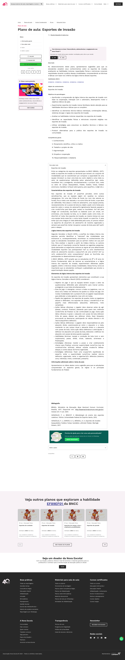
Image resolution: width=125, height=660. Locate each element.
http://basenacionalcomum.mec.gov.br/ (89, 409)
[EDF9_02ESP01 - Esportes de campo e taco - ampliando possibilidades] (74, 515)
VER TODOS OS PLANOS (62, 544)
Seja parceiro (24, 634)
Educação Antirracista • (97, 586)
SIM (54, 58)
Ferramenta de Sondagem (63, 586)
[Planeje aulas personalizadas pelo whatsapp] (121, 639)
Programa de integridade (62, 627)
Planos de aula (28, 22)
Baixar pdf (31, 60)
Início (19, 22)
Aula (23, 47)
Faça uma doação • (26, 637)
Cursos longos (94, 601)
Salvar (31, 56)
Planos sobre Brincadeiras (63, 593)
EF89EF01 (51, 82)
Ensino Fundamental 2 (97, 593)
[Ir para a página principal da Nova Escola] (5, 5)
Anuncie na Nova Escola (27, 642)
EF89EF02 (58, 82)
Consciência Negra (25, 588)
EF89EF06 (80, 82)
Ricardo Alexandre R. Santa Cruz (59, 35)
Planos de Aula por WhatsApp (64, 599)
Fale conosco (24, 627)
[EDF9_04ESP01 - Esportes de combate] (28, 515)
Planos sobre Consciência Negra (65, 588)
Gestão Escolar (24, 604)
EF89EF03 (66, 82)
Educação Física (61, 22)
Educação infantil (25, 591)
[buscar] (42, 4)
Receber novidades (98, 624)
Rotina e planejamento (97, 596)
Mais (106, 4)
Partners (22, 640)
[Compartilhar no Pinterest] (39, 72)
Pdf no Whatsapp (30, 64)
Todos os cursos (95, 583)
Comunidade (98, 4)
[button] (105, 544)
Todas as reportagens (26, 583)
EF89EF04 (73, 82)
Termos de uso (59, 624)
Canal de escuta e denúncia (63, 632)
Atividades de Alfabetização (63, 601)
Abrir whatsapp (72, 439)
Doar (62, 567)
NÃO (62, 58)
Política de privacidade (62, 629)
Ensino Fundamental (41, 22)
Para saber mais (26, 44)
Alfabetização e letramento (98, 591)
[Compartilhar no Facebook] (33, 72)
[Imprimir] (23, 72)
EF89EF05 (33, 536)
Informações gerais (27, 41)
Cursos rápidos (94, 599)
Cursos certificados (86, 4)
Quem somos (24, 629)
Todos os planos (60, 583)
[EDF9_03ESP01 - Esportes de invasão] (51, 515)
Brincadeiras (24, 599)
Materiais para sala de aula (67, 4)
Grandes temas (24, 586)
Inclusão (22, 596)
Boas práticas (51, 4)
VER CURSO (30, 108)
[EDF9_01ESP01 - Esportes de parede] (96, 515)
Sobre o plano (25, 50)
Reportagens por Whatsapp (28, 612)
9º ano (51, 22)
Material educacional (61, 596)
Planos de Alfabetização (62, 591)
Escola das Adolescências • (28, 606)
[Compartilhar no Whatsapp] (28, 72)
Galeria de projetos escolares (29, 609)
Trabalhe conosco (25, 632)
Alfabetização (24, 593)
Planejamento (24, 601)
